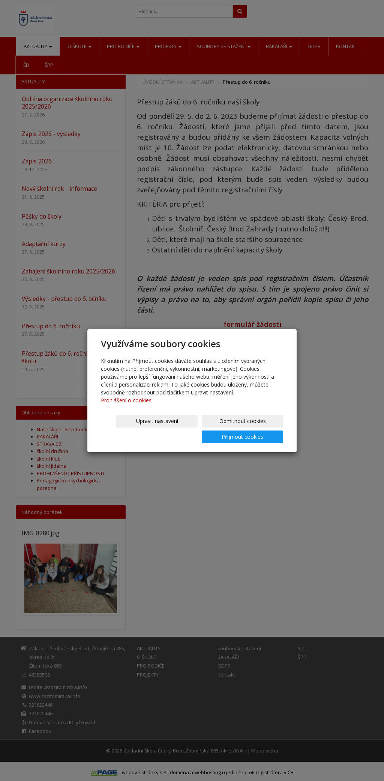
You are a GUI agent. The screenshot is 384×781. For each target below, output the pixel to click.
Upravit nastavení (132, 428)
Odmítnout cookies (193, 428)
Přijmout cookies (254, 428)
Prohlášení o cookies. (127, 408)
